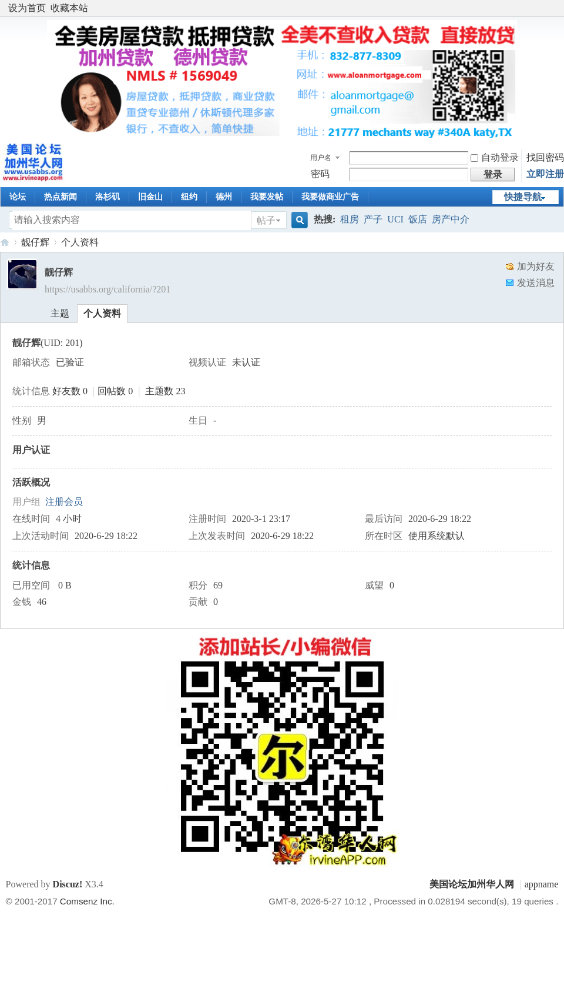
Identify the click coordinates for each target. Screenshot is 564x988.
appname (542, 884)
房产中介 (450, 219)
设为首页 (27, 8)
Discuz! (68, 884)
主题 (60, 313)
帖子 (266, 220)
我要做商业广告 (330, 196)
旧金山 (150, 196)
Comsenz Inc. (87, 901)
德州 (224, 196)
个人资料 (102, 313)
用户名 (320, 158)
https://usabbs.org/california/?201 (107, 289)
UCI (395, 219)
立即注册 (545, 174)
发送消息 (536, 283)
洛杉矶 (107, 196)
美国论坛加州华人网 (4, 242)
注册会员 (64, 502)
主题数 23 (165, 391)
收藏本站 (69, 8)
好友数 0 (70, 391)
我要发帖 (266, 196)
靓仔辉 (35, 242)
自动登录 (495, 157)
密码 (320, 174)
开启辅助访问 (555, 8)
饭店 (417, 219)
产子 (373, 219)
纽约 (189, 196)
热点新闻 (60, 196)
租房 (349, 219)
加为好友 (536, 266)
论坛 (17, 196)
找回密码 (545, 157)
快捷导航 (523, 197)
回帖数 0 (115, 391)
